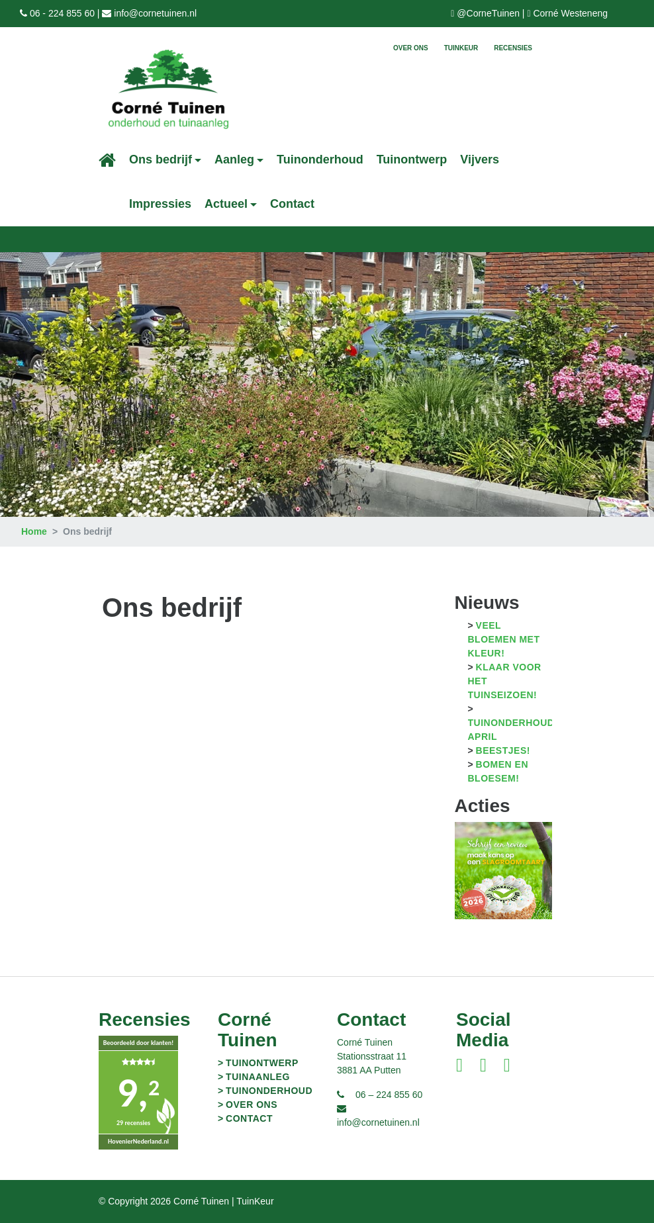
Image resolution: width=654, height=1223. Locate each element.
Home (34, 531)
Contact (292, 203)
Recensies (513, 48)
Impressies (160, 203)
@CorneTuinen (488, 13)
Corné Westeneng (570, 13)
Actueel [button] (226, 203)
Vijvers (479, 159)
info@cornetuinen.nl (155, 13)
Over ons (410, 48)
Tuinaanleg (258, 1076)
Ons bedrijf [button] (160, 159)
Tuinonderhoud (320, 159)
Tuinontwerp (412, 159)
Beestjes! (503, 750)
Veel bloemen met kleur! (504, 639)
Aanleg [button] (234, 159)
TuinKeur (461, 48)
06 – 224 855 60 (388, 1094)
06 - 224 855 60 (62, 13)
